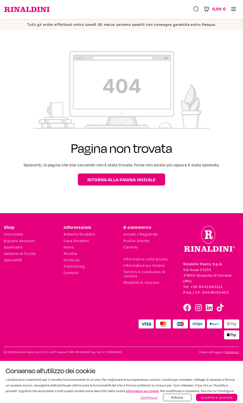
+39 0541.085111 (207, 286)
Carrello (130, 247)
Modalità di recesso (141, 282)
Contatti (71, 273)
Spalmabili (13, 247)
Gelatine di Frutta (20, 254)
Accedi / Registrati (140, 234)
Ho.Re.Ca (72, 260)
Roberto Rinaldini (79, 234)
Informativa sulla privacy (146, 259)
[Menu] (233, 9)
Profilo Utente (136, 241)
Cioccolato (13, 234)
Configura (149, 397)
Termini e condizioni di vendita (144, 274)
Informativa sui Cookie (144, 265)
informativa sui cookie (142, 391)
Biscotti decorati (19, 241)
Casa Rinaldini (76, 241)
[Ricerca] (196, 9)
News (69, 247)
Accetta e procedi (216, 397)
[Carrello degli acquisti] (215, 9)
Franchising (74, 266)
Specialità (13, 260)
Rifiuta (177, 397)
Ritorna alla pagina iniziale (121, 179)
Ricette (70, 254)
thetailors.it (231, 352)
